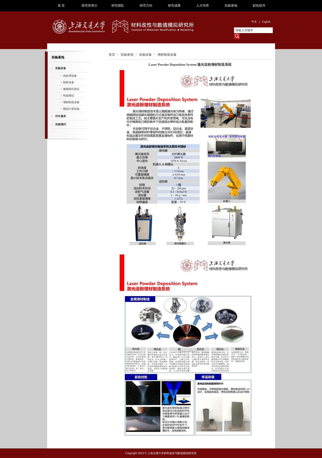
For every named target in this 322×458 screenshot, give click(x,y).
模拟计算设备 (71, 108)
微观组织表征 (71, 89)
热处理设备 (70, 75)
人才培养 (202, 5)
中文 (254, 21)
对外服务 (60, 116)
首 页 (61, 5)
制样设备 (68, 82)
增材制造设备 (71, 102)
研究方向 (146, 5)
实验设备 (60, 68)
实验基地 (230, 5)
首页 (112, 54)
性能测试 (68, 95)
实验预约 (60, 124)
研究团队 (117, 5)
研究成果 (174, 5)
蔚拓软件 (259, 5)
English (266, 21)
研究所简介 (90, 5)
